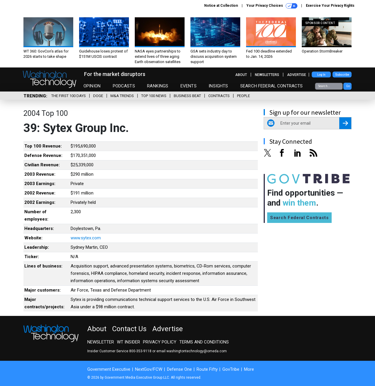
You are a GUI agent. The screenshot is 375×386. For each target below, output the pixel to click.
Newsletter (100, 342)
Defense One (179, 369)
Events (188, 86)
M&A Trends (122, 96)
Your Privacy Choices (271, 6)
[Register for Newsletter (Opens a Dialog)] (345, 123)
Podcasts (124, 86)
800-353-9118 (140, 351)
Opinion (91, 86)
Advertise (296, 75)
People (243, 96)
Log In (321, 74)
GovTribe (230, 369)
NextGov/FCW (148, 369)
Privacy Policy (159, 342)
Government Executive (108, 369)
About (241, 75)
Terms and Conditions (204, 342)
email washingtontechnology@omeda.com (191, 351)
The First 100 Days (68, 96)
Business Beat (187, 96)
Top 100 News (153, 96)
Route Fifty (207, 369)
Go (348, 86)
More (249, 369)
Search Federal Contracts (271, 86)
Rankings (157, 86)
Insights (218, 86)
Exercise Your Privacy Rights (330, 6)
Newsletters (267, 75)
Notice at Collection (221, 6)
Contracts (219, 96)
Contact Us (129, 329)
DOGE (98, 96)
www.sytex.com (86, 238)
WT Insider (128, 342)
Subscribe (342, 74)
